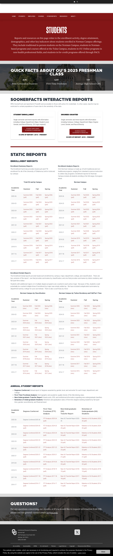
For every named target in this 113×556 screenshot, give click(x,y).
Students (22, 16)
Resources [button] (63, 16)
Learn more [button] (82, 553)
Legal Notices (62, 546)
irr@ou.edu (52, 512)
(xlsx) (28, 323)
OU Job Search (44, 546)
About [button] (73, 16)
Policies (53, 546)
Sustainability (26, 546)
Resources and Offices (84, 546)
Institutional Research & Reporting (27, 530)
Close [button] (103, 552)
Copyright (72, 546)
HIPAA (35, 546)
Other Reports (52, 16)
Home (14, 16)
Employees (31, 16)
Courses (41, 16)
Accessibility (16, 546)
